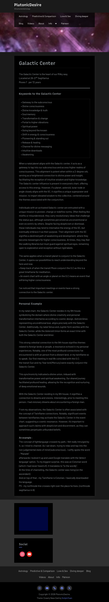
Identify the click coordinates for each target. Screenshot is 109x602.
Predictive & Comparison (44, 16)
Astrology (23, 16)
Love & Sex (65, 16)
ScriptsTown (67, 598)
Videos (30, 23)
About (41, 23)
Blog (21, 23)
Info (50, 23)
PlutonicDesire (27, 5)
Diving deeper (81, 16)
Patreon (65, 23)
